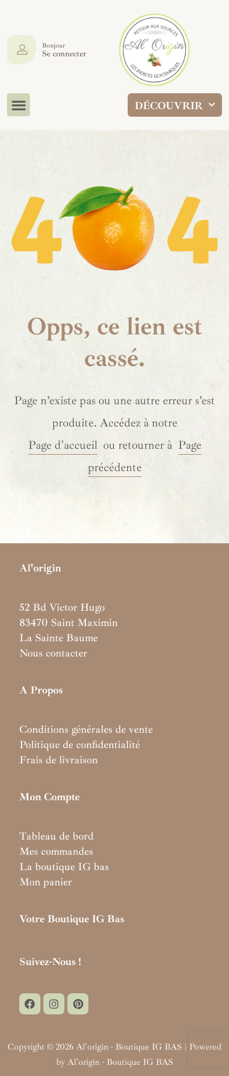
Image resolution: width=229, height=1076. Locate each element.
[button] (18, 104)
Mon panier (45, 881)
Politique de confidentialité (79, 744)
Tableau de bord (56, 836)
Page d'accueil (62, 445)
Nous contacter (53, 653)
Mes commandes (56, 851)
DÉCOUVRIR (175, 105)
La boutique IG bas (64, 866)
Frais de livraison (58, 759)
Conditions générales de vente (86, 729)
